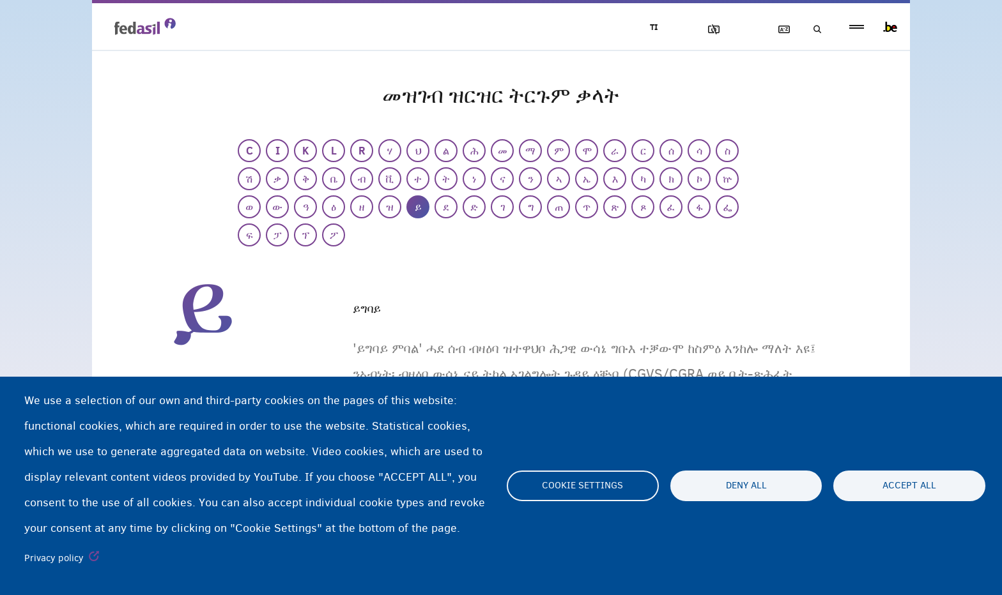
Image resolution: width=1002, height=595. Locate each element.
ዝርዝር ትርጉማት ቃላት (776, 30)
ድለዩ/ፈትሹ (813, 30)
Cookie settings (582, 485)
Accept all (909, 485)
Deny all (746, 485)
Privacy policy (54, 558)
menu (856, 27)
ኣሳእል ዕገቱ (703, 30)
